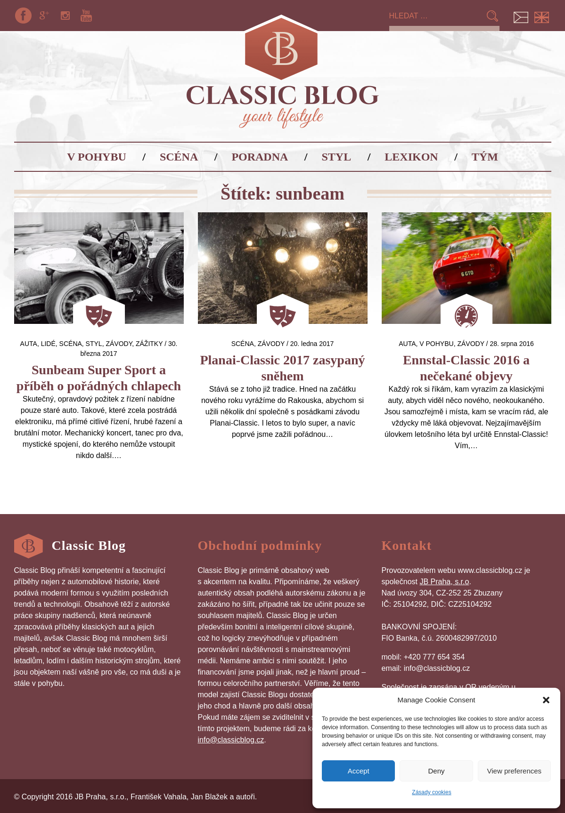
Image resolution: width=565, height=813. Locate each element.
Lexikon (411, 157)
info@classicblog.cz (231, 740)
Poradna (259, 157)
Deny (436, 771)
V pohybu (96, 157)
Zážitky (149, 343)
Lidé (48, 343)
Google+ (44, 15)
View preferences (514, 771)
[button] (546, 700)
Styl (337, 157)
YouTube (86, 15)
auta (28, 343)
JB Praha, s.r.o (444, 582)
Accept (358, 771)
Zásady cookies (431, 792)
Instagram (65, 15)
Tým (485, 157)
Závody (119, 343)
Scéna (179, 157)
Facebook (23, 15)
